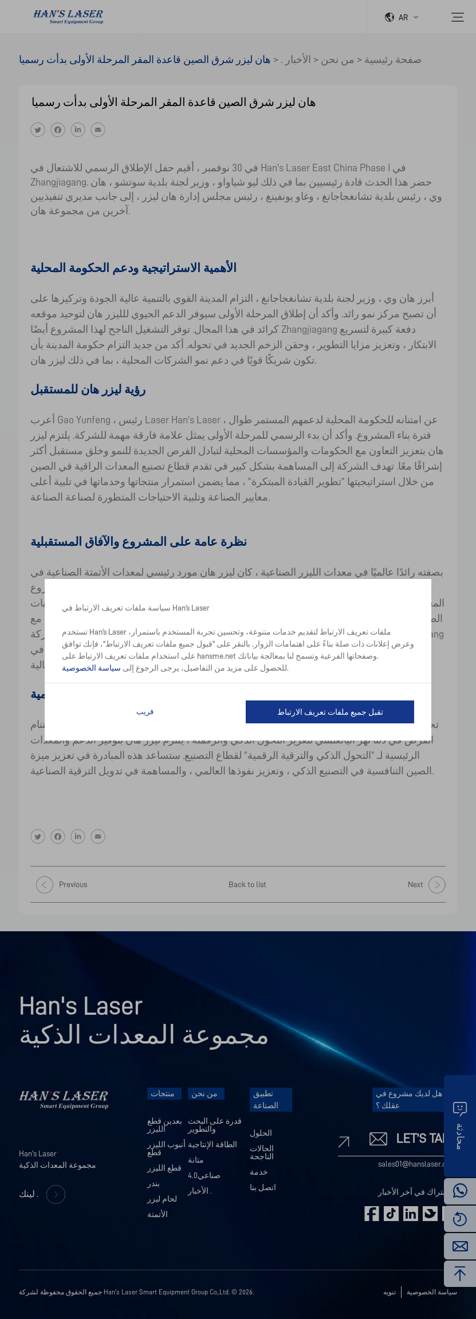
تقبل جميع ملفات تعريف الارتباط (330, 712)
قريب (145, 711)
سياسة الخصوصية (91, 668)
